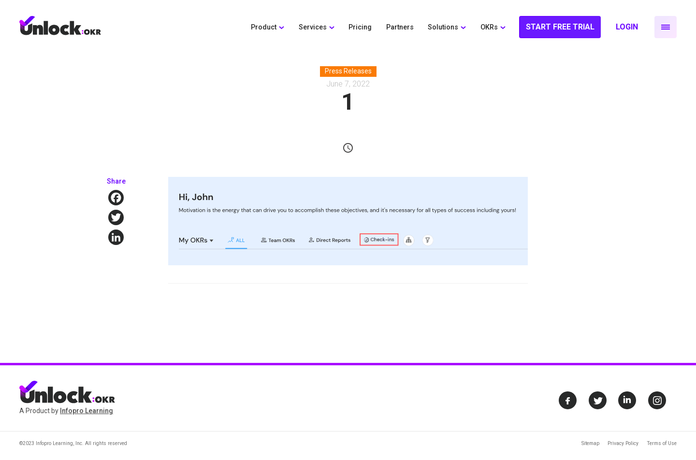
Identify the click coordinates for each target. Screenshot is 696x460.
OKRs (489, 27)
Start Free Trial (560, 26)
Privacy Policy (623, 443)
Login (627, 26)
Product (263, 27)
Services (313, 27)
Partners (400, 27)
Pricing (360, 27)
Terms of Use (662, 443)
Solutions (443, 27)
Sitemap (590, 443)
